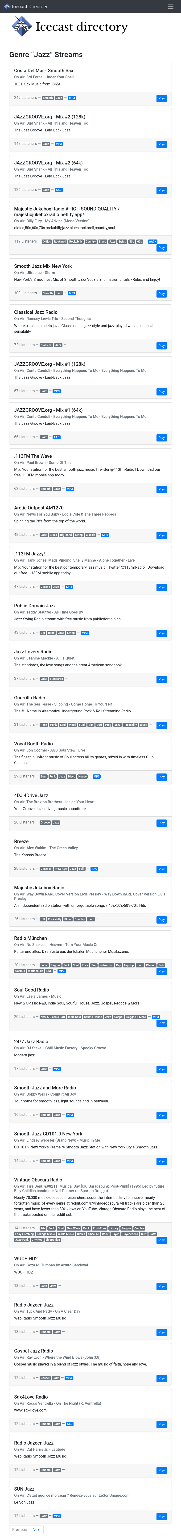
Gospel (118, 1017)
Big (43, 633)
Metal (72, 725)
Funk (82, 725)
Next (37, 1529)
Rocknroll (60, 241)
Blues (102, 241)
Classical (46, 345)
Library (114, 1228)
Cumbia (139, 1228)
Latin (44, 1286)
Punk (53, 725)
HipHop (129, 965)
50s (131, 241)
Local (44, 965)
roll (43, 919)
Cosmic (20, 971)
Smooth (48, 98)
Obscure (93, 1234)
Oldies (47, 241)
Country (91, 241)
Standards (56, 679)
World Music (66, 1234)
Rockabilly (75, 241)
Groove (45, 822)
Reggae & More (136, 1017)
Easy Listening (24, 1234)
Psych (115, 1234)
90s (43, 1228)
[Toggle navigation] (170, 6)
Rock (44, 725)
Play (162, 98)
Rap (118, 965)
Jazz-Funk (22, 1239)
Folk (82, 868)
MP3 (72, 98)
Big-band (66, 535)
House (82, 776)
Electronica (53, 1239)
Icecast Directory (25, 6)
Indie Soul (74, 1017)
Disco (71, 776)
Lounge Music (46, 1234)
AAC (59, 190)
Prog (108, 725)
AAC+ (152, 241)
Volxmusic (106, 965)
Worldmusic (35, 971)
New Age (61, 868)
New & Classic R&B (53, 1017)
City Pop (37, 1239)
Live (49, 971)
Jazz (59, 98)
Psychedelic (130, 1234)
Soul (63, 725)
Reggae (55, 965)
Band (51, 633)
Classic (90, 535)
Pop (93, 965)
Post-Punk (99, 1228)
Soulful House (93, 1017)
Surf (99, 725)
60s (139, 241)
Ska (91, 725)
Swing (122, 241)
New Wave (73, 1228)
